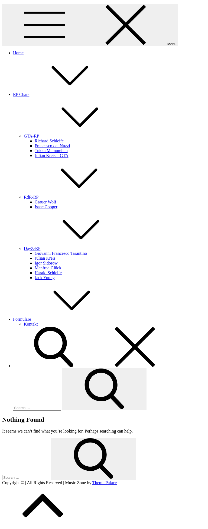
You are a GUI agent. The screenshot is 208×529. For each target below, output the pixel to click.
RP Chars (61, 94)
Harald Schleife (48, 272)
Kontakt (31, 324)
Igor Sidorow (46, 263)
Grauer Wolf (45, 202)
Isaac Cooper (46, 207)
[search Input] (37, 408)
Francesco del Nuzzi (52, 145)
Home (18, 53)
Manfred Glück (48, 268)
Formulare (62, 319)
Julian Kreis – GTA (51, 155)
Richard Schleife (49, 141)
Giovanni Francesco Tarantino (61, 253)
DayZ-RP (73, 248)
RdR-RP (72, 197)
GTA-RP (72, 136)
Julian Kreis (45, 258)
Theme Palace (104, 482)
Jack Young (45, 277)
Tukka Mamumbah (51, 150)
